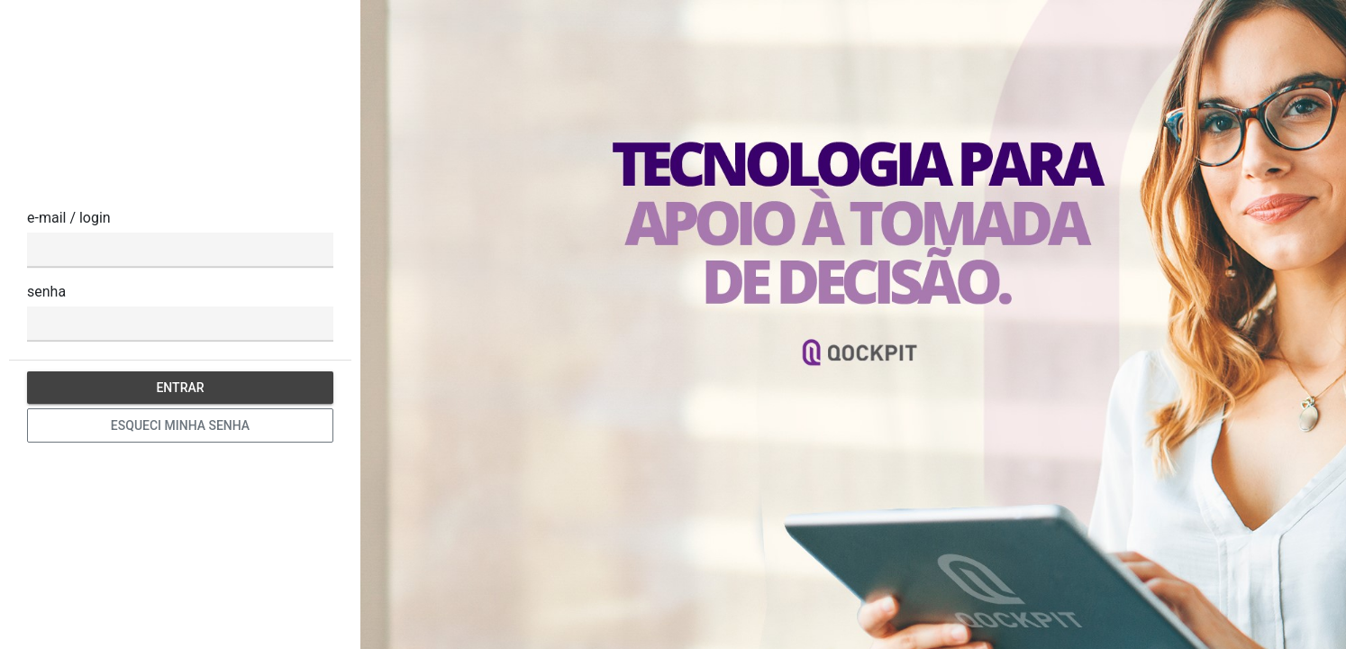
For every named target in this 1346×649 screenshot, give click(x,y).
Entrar (180, 387)
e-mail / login (69, 218)
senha (46, 292)
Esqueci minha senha (180, 425)
